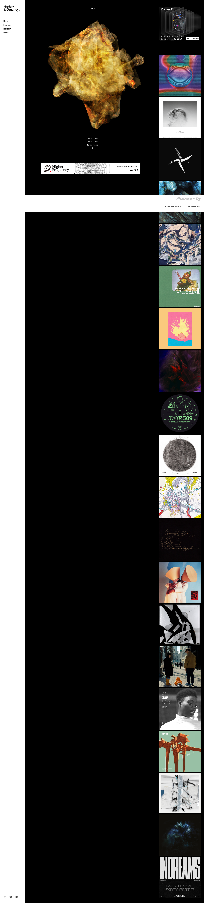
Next (93, 8)
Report (6, 33)
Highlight (7, 29)
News (5, 21)
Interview (7, 25)
